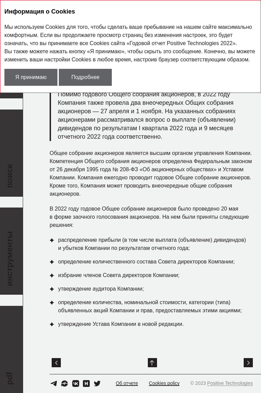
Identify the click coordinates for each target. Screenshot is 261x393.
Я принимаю (31, 77)
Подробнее (85, 77)
